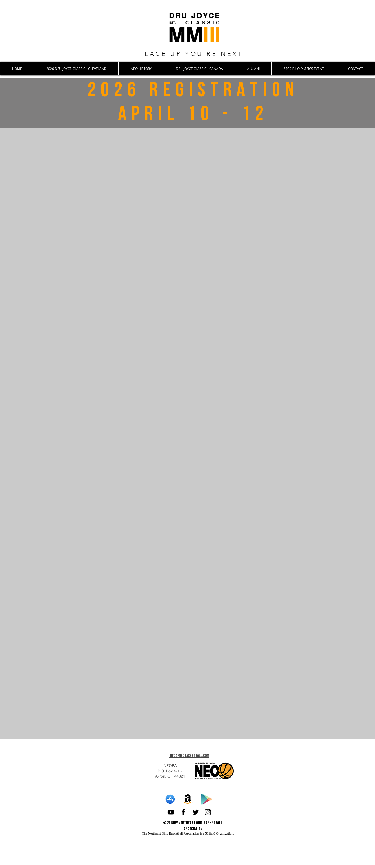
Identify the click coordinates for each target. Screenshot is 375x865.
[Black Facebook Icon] (183, 812)
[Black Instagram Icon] (208, 812)
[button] (76, 68)
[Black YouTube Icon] (171, 812)
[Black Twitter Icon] (195, 812)
